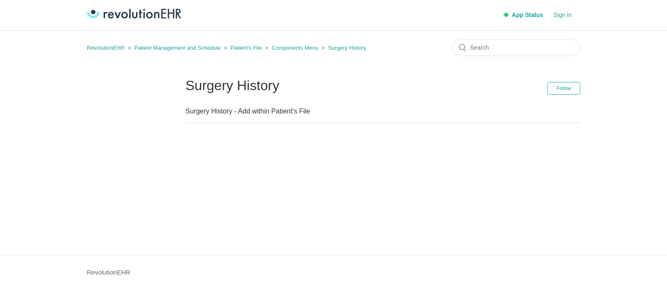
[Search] (516, 47)
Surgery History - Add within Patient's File (247, 111)
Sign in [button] (562, 14)
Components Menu (295, 48)
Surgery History (347, 48)
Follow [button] (563, 88)
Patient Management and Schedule (177, 48)
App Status (523, 14)
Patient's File (247, 48)
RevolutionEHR (106, 48)
